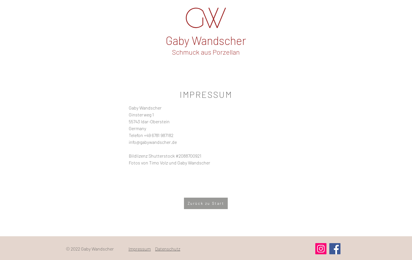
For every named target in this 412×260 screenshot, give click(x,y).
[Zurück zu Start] (206, 203)
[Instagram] (320, 248)
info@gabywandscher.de (153, 142)
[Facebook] (334, 248)
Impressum (139, 248)
